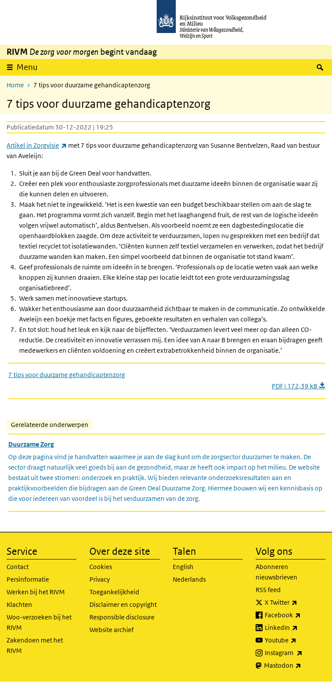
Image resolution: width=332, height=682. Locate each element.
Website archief (111, 630)
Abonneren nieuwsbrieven (276, 572)
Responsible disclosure (121, 617)
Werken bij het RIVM (36, 592)
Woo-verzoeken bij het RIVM (39, 622)
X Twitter (295, 602)
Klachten (19, 604)
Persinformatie (28, 579)
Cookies (100, 567)
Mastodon (294, 665)
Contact (18, 567)
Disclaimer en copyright (123, 604)
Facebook (295, 615)
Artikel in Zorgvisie (37, 145)
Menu (27, 67)
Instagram (295, 653)
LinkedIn (295, 627)
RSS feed (268, 590)
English (183, 567)
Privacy (99, 579)
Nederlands (189, 579)
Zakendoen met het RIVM (35, 645)
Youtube (295, 640)
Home (15, 85)
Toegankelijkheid (114, 592)
